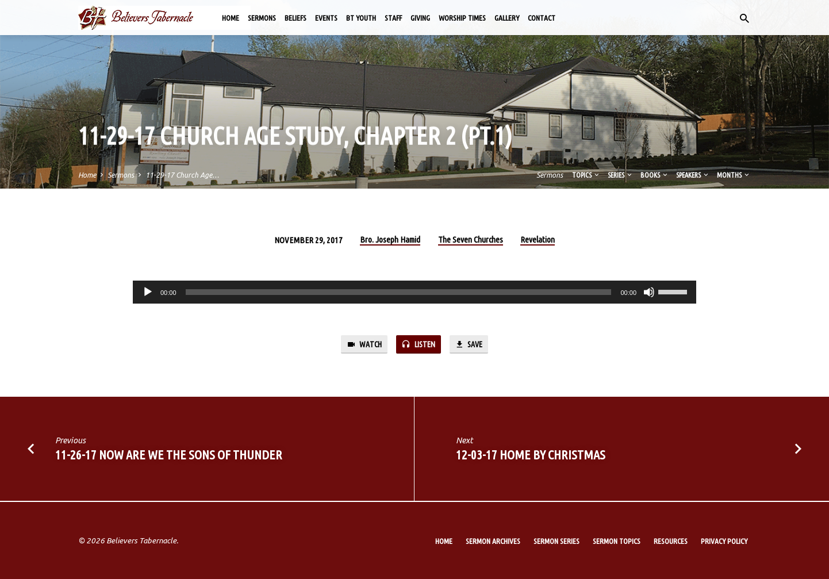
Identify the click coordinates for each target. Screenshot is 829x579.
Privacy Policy (724, 541)
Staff (393, 17)
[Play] (147, 292)
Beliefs (295, 17)
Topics (586, 175)
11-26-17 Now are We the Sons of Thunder (168, 455)
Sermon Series (556, 541)
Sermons (262, 17)
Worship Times (462, 17)
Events (326, 17)
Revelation (537, 239)
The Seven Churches (470, 239)
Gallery (506, 17)
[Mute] (649, 292)
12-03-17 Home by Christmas (530, 455)
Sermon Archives (493, 541)
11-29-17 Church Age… (182, 175)
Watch (361, 344)
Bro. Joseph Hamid (390, 239)
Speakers (693, 175)
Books (654, 175)
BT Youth (361, 17)
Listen (418, 344)
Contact (541, 17)
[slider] (399, 292)
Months (734, 175)
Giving (420, 17)
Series (621, 175)
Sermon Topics (616, 541)
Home (230, 17)
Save (470, 344)
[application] (414, 292)
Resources (671, 541)
